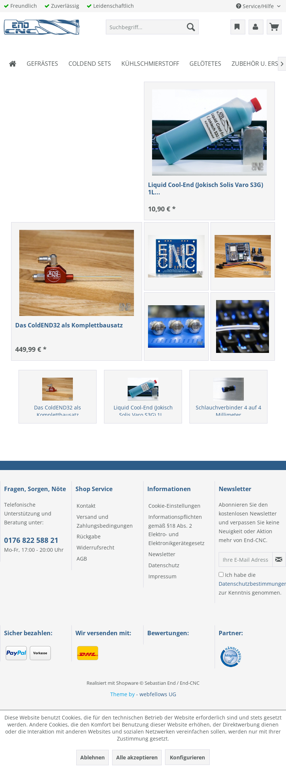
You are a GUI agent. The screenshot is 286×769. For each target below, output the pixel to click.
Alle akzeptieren (137, 757)
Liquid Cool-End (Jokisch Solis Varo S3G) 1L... (143, 411)
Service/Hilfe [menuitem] (255, 6)
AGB (82, 558)
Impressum (162, 576)
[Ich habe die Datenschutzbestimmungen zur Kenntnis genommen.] (221, 574)
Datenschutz (163, 565)
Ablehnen (92, 757)
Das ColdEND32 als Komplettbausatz (57, 411)
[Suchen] (191, 27)
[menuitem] (152, 27)
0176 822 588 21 (31, 540)
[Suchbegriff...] (152, 27)
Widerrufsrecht (95, 547)
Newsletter (161, 554)
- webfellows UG (156, 694)
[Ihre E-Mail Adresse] (246, 559)
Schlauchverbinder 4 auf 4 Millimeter (228, 411)
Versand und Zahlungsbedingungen (105, 521)
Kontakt (86, 505)
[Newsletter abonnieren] (279, 559)
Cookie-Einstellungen (174, 505)
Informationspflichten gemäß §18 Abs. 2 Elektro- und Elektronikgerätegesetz (176, 530)
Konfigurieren (187, 757)
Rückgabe (89, 536)
